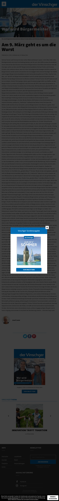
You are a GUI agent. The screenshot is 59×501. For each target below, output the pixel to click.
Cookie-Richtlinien (13, 498)
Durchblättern (29, 270)
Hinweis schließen (53, 498)
